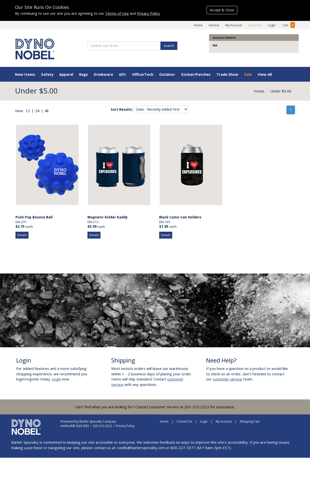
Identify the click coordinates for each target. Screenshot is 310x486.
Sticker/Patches (196, 74)
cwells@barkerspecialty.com (141, 447)
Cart (288, 25)
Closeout (254, 25)
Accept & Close (222, 10)
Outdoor (167, 74)
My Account (233, 25)
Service (214, 25)
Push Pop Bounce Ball (34, 217)
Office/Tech (142, 74)
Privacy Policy (148, 13)
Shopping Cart (250, 421)
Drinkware (103, 74)
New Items (25, 74)
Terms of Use (117, 13)
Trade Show (227, 74)
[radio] (27, 111)
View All (265, 74)
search (169, 45)
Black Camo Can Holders (180, 217)
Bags (83, 74)
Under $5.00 (280, 91)
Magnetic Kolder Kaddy (107, 217)
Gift (122, 74)
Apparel (66, 74)
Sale (248, 74)
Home (198, 25)
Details (22, 235)
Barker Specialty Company (98, 421)
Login (271, 25)
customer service (227, 379)
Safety (47, 74)
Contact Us (184, 421)
